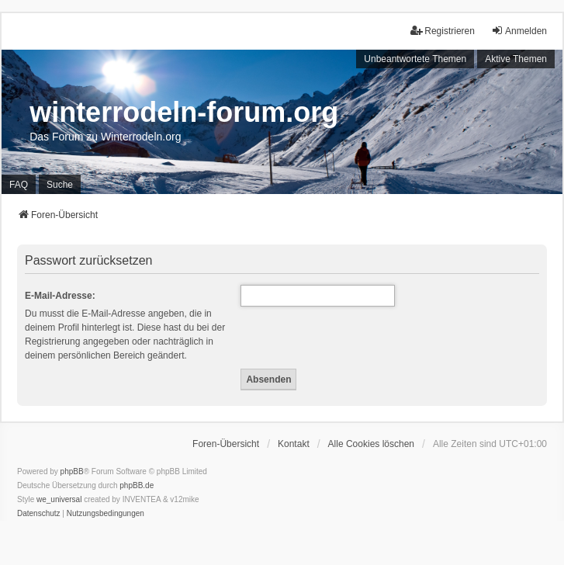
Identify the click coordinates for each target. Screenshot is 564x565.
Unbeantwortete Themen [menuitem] (415, 59)
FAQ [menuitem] (18, 184)
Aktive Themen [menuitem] (516, 59)
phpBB (72, 471)
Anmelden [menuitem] (519, 30)
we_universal (58, 499)
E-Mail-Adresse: (60, 295)
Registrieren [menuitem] (442, 30)
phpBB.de (136, 485)
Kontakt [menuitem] (294, 443)
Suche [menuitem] (60, 184)
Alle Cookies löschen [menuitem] (371, 443)
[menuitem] (39, 514)
